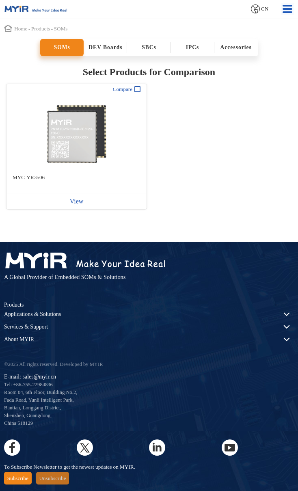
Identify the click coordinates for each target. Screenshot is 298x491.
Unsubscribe (52, 478)
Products (14, 305)
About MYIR (19, 339)
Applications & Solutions (32, 314)
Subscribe (17, 478)
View (77, 201)
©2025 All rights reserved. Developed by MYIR (53, 364)
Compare (126, 89)
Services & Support (26, 327)
